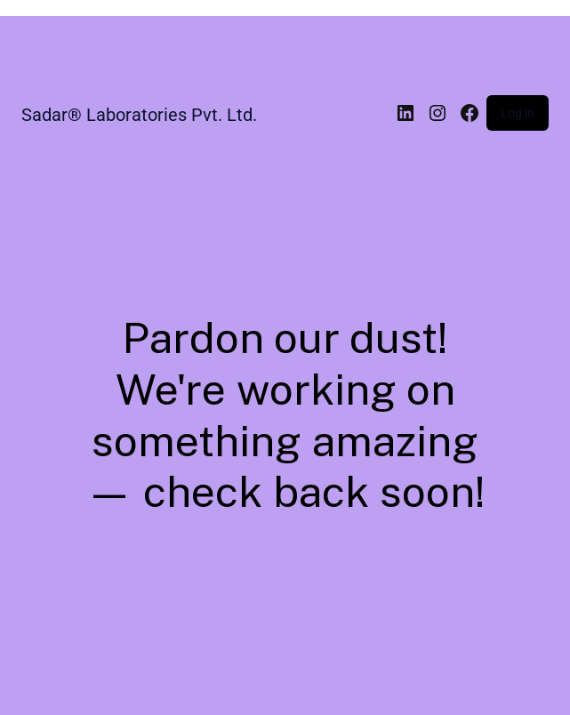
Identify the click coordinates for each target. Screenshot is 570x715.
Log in (517, 113)
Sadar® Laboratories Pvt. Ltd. (139, 114)
